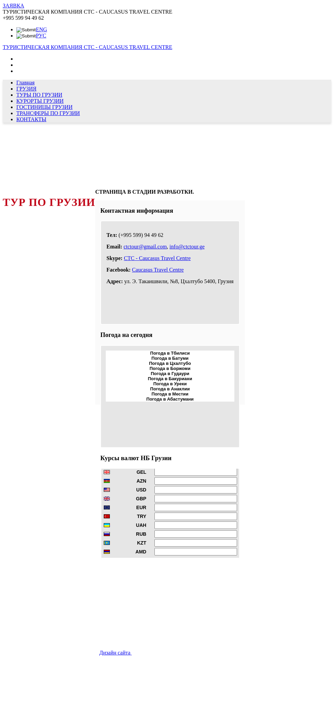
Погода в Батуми (169, 358)
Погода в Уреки (170, 383)
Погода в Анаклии (170, 388)
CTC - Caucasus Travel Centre (157, 258)
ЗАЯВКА (13, 6)
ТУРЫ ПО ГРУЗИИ (39, 95)
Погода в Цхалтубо (170, 363)
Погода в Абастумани (170, 399)
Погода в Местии (170, 394)
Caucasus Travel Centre (158, 270)
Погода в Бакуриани (170, 378)
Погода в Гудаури (170, 373)
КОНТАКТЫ (31, 119)
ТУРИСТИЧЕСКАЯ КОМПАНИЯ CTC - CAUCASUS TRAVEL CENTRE (87, 47)
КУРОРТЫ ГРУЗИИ (40, 101)
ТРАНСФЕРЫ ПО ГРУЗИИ (48, 113)
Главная (25, 82)
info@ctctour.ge (186, 246)
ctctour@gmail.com (145, 246)
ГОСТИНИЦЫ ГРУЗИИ (44, 107)
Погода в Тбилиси (170, 353)
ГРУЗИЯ (26, 89)
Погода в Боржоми (170, 368)
